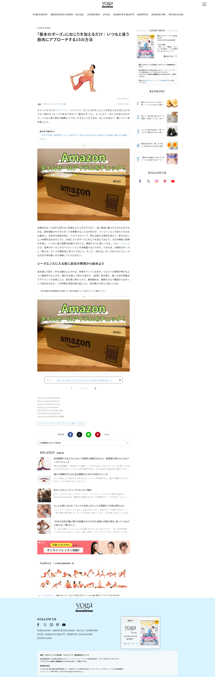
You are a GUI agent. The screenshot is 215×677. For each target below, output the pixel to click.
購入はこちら (169, 56)
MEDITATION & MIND (61, 14)
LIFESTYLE (142, 14)
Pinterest (98, 436)
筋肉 (73, 425)
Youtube (173, 181)
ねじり (82, 425)
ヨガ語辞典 (156, 670)
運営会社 (134, 670)
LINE (88, 436)
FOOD (106, 14)
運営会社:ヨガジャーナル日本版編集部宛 (156, 80)
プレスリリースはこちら (75, 670)
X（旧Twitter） (80, 613)
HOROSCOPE (159, 14)
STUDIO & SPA (176, 14)
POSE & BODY (40, 14)
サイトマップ (145, 670)
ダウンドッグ (61, 110)
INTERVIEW (93, 14)
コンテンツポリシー (121, 670)
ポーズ (54, 425)
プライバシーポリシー (103, 670)
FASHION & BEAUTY (123, 14)
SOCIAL (80, 14)
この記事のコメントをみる (50, 444)
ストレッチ (63, 425)
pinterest (165, 181)
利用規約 (89, 670)
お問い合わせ (58, 670)
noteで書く (107, 436)
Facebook (70, 436)
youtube (99, 613)
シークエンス (123, 243)
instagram (157, 181)
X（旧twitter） (79, 436)
